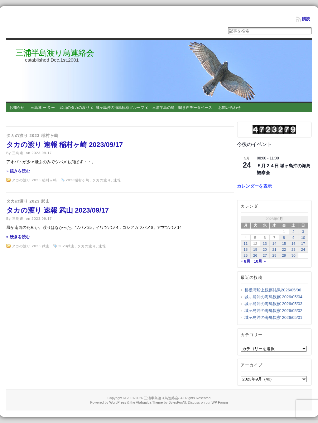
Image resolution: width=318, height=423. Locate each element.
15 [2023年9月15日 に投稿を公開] (284, 243)
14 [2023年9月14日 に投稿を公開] (274, 243)
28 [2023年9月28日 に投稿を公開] (274, 255)
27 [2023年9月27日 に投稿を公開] (265, 255)
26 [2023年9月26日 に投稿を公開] (255, 255)
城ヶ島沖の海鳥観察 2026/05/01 (273, 317)
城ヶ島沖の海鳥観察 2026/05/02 (273, 310)
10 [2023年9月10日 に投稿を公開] (303, 237)
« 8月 (245, 261)
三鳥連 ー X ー (43, 107)
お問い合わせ (229, 107)
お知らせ (16, 107)
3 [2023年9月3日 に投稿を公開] (303, 231)
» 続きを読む (18, 171)
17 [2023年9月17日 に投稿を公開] (303, 243)
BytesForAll (177, 402)
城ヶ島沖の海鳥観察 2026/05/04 (273, 297)
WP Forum (219, 402)
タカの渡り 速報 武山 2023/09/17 (57, 210)
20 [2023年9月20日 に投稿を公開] (265, 249)
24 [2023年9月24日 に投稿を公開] (303, 249)
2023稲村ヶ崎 (77, 180)
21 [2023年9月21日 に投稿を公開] (274, 249)
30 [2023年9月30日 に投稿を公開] (294, 255)
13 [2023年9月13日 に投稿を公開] (265, 243)
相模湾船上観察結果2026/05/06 (272, 290)
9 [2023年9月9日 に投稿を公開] (293, 237)
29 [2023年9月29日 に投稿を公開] (284, 255)
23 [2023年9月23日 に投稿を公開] (294, 249)
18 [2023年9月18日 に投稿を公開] (245, 249)
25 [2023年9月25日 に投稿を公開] (245, 255)
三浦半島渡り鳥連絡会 (55, 52)
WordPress (117, 402)
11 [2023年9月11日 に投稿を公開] (245, 243)
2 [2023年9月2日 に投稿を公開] (293, 231)
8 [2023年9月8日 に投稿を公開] (284, 237)
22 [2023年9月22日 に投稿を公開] (284, 249)
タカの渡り (101, 180)
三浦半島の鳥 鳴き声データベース (182, 107)
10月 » (260, 261)
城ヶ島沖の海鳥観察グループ (120, 107)
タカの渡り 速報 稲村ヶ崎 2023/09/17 (64, 145)
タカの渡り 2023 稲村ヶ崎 (32, 135)
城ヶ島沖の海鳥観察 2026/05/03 (273, 303)
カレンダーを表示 (254, 186)
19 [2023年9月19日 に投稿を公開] (255, 249)
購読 (306, 19)
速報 (117, 180)
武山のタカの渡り (74, 107)
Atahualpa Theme (149, 402)
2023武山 (66, 246)
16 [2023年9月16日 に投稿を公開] (294, 243)
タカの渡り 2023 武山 (28, 201)
